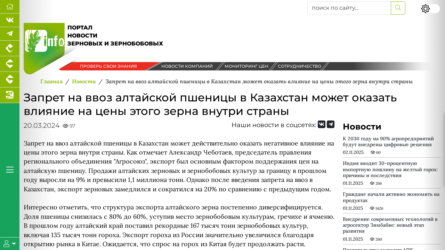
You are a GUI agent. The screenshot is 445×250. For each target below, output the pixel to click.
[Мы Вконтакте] (9, 20)
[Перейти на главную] (9, 7)
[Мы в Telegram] (9, 34)
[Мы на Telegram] (330, 124)
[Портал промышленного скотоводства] (9, 80)
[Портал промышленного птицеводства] (9, 48)
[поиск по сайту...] (349, 8)
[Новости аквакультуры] (9, 95)
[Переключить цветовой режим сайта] (430, 9)
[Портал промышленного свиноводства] (9, 64)
